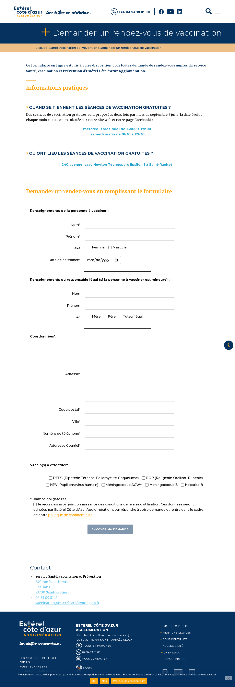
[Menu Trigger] (217, 11)
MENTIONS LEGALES (177, 632)
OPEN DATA (171, 652)
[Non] (228, 678)
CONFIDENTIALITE (175, 639)
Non (104, 681)
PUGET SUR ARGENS (33, 666)
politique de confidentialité (70, 515)
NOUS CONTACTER (91, 658)
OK (94, 681)
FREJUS (25, 662)
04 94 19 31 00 (88, 652)
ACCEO (87, 668)
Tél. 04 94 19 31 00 (130, 12)
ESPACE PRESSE (175, 659)
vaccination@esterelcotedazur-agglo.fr (67, 603)
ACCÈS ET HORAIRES (93, 645)
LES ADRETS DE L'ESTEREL (38, 658)
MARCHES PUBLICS (176, 626)
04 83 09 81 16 (46, 598)
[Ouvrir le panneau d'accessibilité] (228, 345)
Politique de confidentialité (129, 681)
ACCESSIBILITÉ (173, 645)
